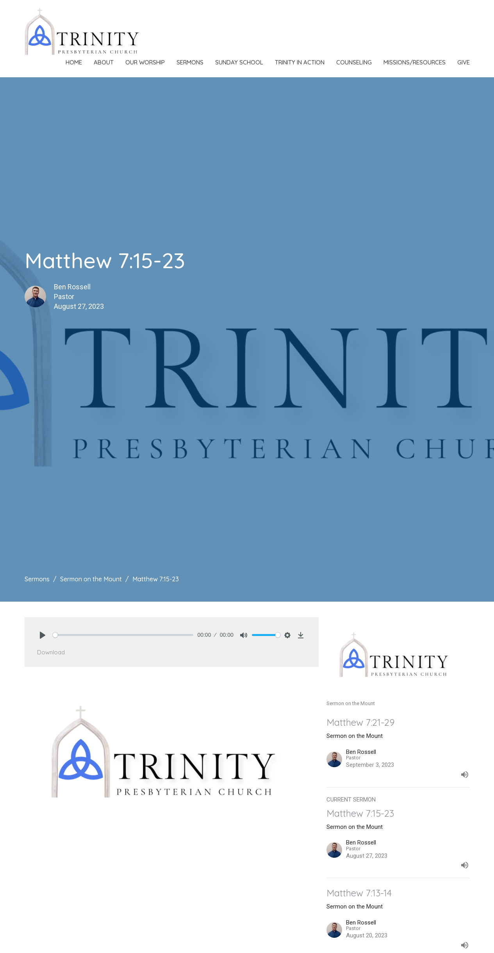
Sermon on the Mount (91, 579)
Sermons (190, 62)
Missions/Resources (414, 62)
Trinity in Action (300, 62)
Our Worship (145, 62)
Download (51, 652)
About (104, 62)
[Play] (42, 635)
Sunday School (239, 62)
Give (463, 62)
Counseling (354, 62)
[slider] (123, 635)
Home (74, 62)
